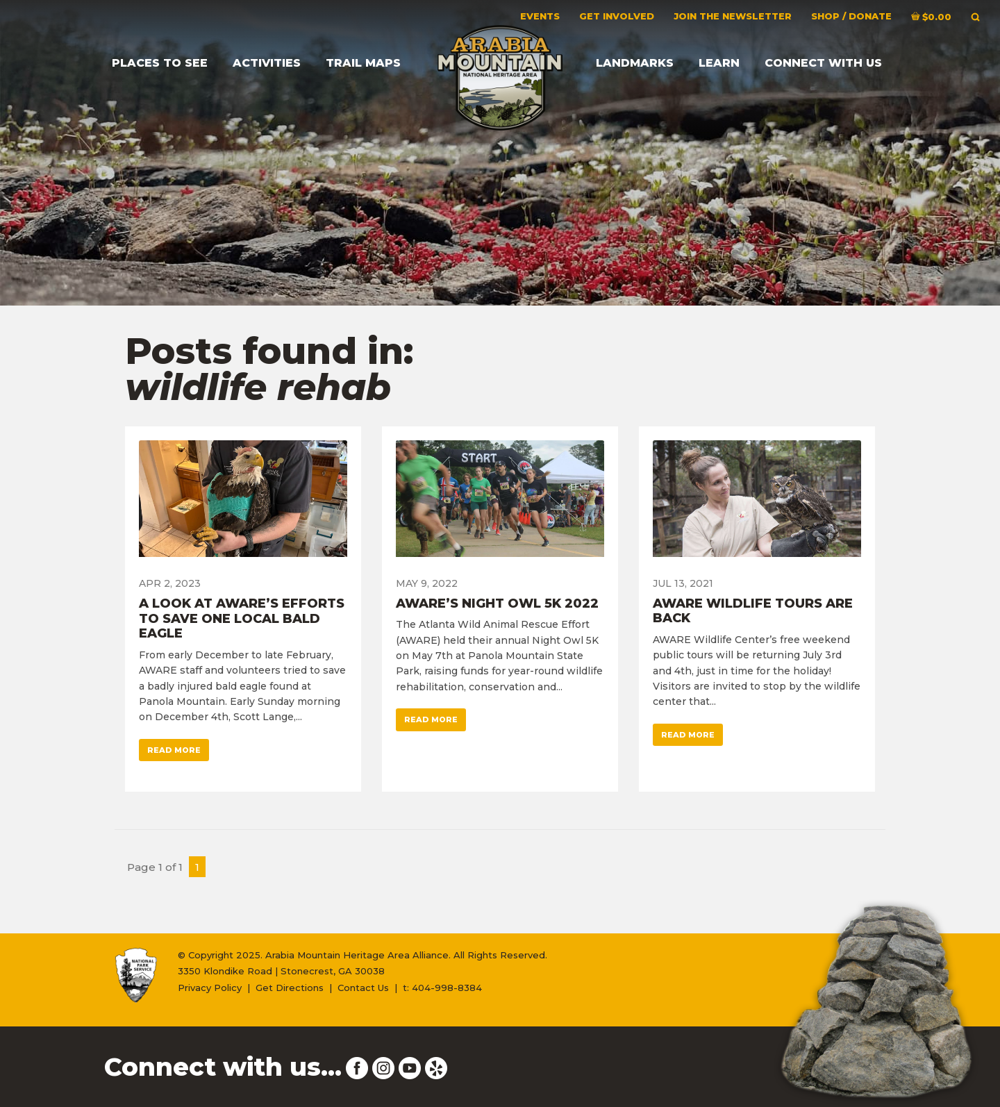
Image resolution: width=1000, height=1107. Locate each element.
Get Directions (290, 987)
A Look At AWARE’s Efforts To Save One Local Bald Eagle (241, 618)
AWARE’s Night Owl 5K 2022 (497, 603)
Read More (174, 750)
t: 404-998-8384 (442, 987)
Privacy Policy (210, 987)
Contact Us (363, 987)
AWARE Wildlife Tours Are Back (753, 611)
